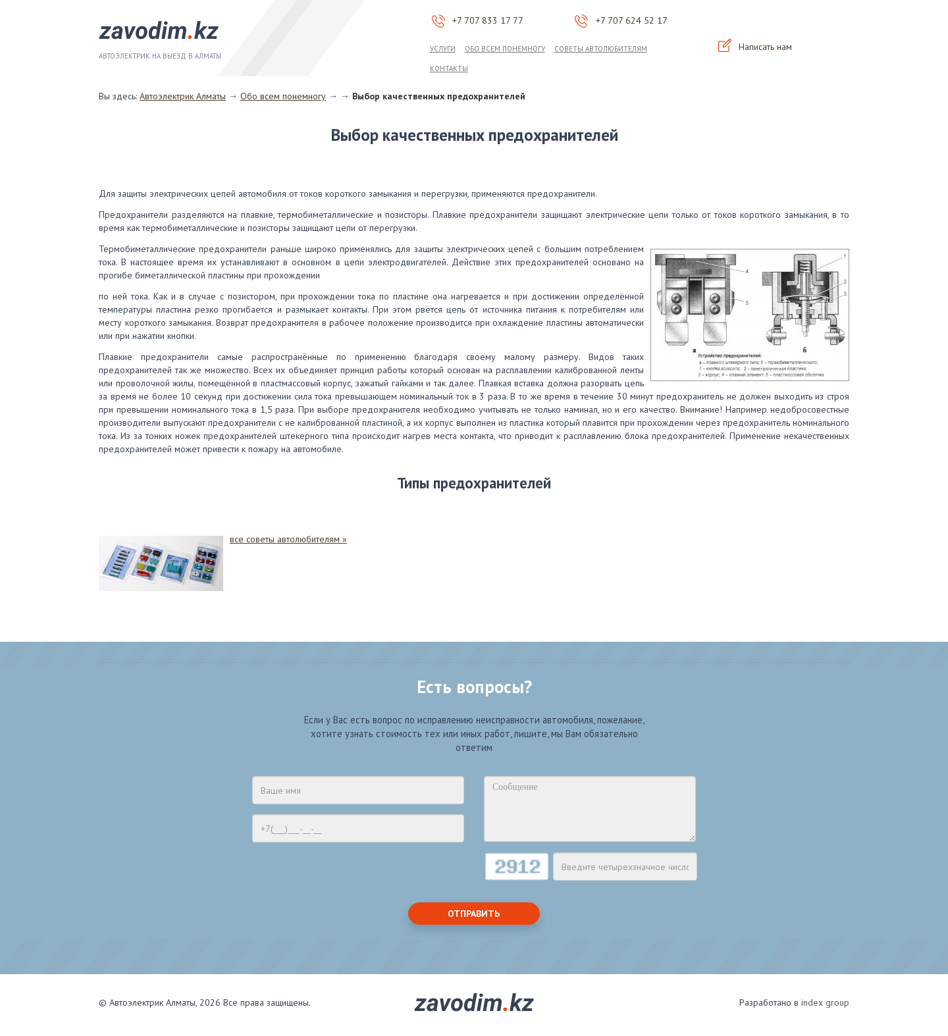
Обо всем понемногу (505, 48)
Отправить (474, 913)
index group (825, 1002)
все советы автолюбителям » (288, 539)
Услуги (443, 48)
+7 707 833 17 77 (487, 20)
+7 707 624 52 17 (632, 20)
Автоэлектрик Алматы (183, 96)
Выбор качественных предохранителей (438, 96)
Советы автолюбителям (600, 48)
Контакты (449, 68)
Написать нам (754, 47)
